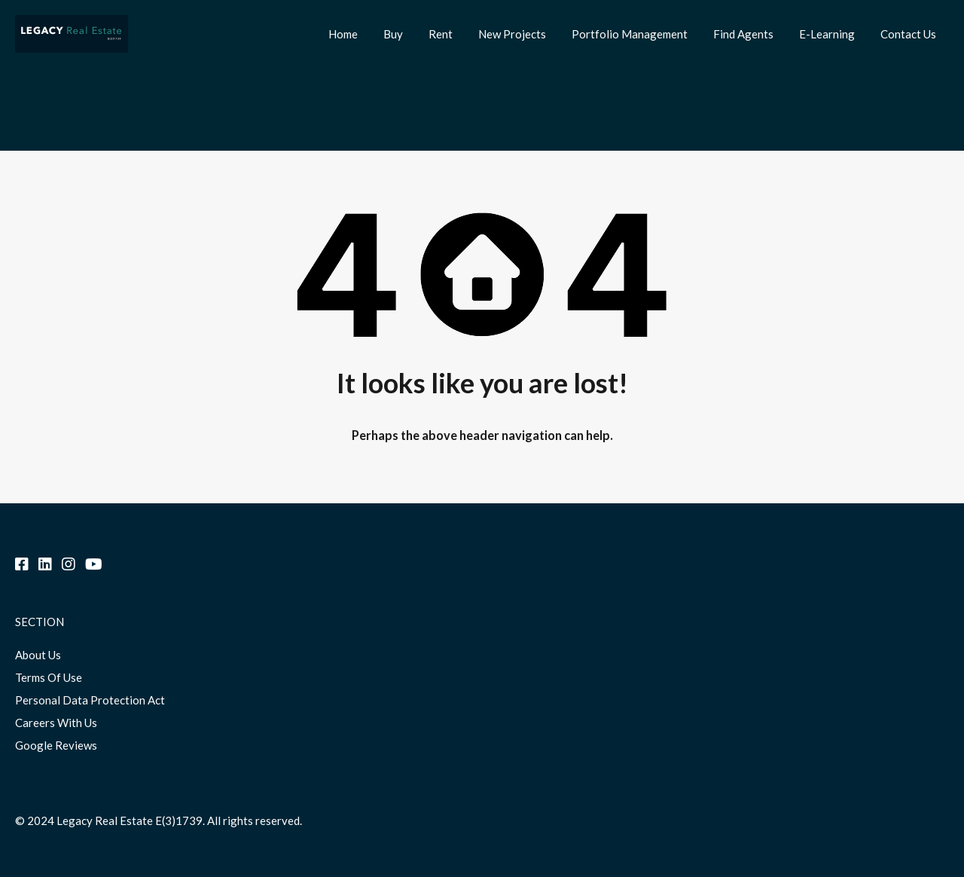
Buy (393, 34)
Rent (441, 34)
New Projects (512, 34)
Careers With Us (56, 722)
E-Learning (827, 34)
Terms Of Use (48, 677)
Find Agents (743, 34)
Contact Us (908, 34)
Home (343, 34)
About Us (38, 655)
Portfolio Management (630, 34)
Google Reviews (56, 745)
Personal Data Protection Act (90, 700)
